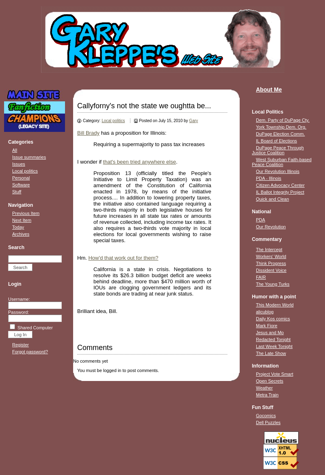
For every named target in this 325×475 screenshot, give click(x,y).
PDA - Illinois (268, 178)
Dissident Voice (271, 270)
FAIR (261, 277)
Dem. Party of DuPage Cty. (283, 120)
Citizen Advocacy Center (280, 185)
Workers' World (271, 256)
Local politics (25, 171)
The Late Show (271, 353)
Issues (18, 164)
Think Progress (271, 263)
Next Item (21, 220)
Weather (264, 387)
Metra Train (267, 394)
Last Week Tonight (274, 346)
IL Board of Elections (276, 140)
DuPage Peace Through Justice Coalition (278, 150)
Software (21, 184)
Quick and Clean (272, 199)
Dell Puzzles (268, 422)
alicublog (264, 311)
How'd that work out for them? (123, 258)
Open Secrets (269, 381)
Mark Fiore (266, 325)
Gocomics (266, 415)
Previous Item (25, 213)
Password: (18, 312)
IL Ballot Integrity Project (280, 192)
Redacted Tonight (273, 339)
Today (18, 227)
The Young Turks (273, 284)
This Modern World (275, 304)
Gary (193, 120)
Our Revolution (271, 226)
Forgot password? (30, 351)
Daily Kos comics (273, 318)
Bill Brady (88, 133)
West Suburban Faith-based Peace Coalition (282, 162)
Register (20, 344)
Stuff (16, 191)
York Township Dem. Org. (281, 127)
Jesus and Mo (270, 332)
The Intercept (269, 249)
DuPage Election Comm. (280, 133)
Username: (19, 299)
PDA (260, 219)
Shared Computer (35, 327)
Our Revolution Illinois (277, 171)
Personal (21, 177)
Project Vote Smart (274, 374)
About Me (269, 89)
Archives (20, 234)
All (14, 150)
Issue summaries (29, 157)
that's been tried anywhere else (139, 162)
